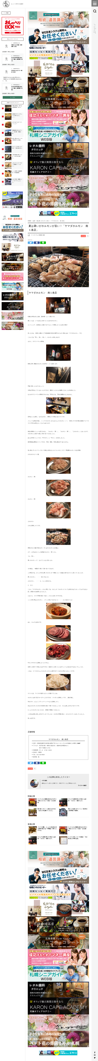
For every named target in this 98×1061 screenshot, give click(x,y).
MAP (79, 743)
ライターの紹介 (82, 785)
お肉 (29, 235)
